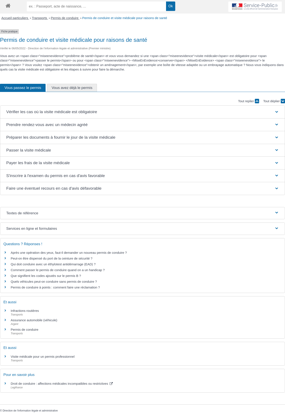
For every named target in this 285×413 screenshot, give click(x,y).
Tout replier (248, 101)
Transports (40, 18)
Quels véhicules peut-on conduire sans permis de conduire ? (54, 281)
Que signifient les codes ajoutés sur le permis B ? (46, 276)
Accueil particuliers (15, 18)
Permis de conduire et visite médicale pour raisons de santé (124, 18)
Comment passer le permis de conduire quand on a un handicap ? (58, 270)
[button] (142, 112)
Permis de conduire (65, 18)
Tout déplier (274, 101)
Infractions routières (25, 310)
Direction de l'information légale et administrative (30, 410)
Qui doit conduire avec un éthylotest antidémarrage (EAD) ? (53, 264)
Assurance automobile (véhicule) (34, 320)
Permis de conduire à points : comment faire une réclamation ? (55, 287)
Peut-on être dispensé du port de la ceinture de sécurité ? (51, 258)
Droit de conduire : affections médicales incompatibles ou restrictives (62, 383)
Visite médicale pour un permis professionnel (42, 356)
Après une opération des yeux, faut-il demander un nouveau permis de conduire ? (69, 252)
